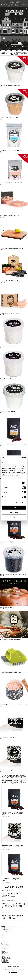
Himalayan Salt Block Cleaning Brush (10, 672)
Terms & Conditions (5, 945)
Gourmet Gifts (23, 53)
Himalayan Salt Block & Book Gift (9, 215)
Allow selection (14, 512)
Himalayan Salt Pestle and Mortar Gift (10, 313)
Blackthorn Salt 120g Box (7, 737)
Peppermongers (4, 934)
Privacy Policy (4, 944)
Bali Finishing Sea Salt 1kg (7, 411)
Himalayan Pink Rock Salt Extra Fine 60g (11, 183)
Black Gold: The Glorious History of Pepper (12, 917)
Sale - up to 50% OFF (7, 52)
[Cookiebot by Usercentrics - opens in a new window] (20, 457)
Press (2, 940)
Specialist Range (14, 54)
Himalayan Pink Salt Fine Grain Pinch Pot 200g (13, 704)
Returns (3, 946)
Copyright (3, 947)
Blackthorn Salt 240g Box (7, 770)
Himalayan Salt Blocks (20, 52)
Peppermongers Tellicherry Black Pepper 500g (13, 574)
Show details (19, 502)
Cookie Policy (4, 949)
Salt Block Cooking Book (7, 607)
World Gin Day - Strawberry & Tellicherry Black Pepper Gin (13, 905)
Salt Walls (3, 937)
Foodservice (4, 941)
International (4, 953)
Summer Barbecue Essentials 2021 (9, 894)
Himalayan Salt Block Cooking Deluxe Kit (11, 281)
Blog (2, 936)
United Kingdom (4, 952)
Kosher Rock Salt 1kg (6, 379)
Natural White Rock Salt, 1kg (8, 346)
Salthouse (3, 933)
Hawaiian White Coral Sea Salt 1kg (10, 85)
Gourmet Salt (4, 53)
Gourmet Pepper (14, 53)
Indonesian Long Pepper (7, 542)
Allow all (14, 507)
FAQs (2, 939)
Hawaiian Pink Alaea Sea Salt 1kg (9, 117)
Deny (14, 517)
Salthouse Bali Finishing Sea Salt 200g (11, 150)
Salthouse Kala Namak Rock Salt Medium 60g (13, 444)
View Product (5, 816)
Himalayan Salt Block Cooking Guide (10, 639)
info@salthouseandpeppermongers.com (11, 927)
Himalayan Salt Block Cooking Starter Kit (11, 248)
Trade (2, 938)
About (2, 932)
